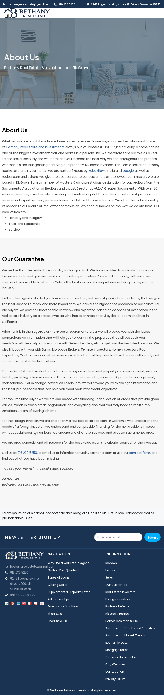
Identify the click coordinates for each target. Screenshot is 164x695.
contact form (139, 452)
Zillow (100, 170)
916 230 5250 (27, 452)
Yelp (91, 170)
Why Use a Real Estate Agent (68, 563)
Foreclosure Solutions (63, 606)
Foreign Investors (117, 599)
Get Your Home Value (121, 657)
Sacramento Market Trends (125, 635)
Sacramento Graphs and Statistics (130, 628)
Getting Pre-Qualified (63, 570)
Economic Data (116, 643)
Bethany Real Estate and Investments (35, 147)
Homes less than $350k (121, 621)
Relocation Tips (59, 599)
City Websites (115, 664)
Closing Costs (57, 585)
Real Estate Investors (120, 592)
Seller (109, 577)
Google (128, 170)
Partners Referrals (118, 606)
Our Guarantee (116, 585)
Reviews (111, 563)
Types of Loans (58, 577)
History (110, 570)
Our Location (114, 672)
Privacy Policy (115, 679)
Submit (152, 537)
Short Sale (55, 614)
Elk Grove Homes (117, 614)
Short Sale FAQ (58, 621)
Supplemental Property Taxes (69, 592)
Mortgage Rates (116, 650)
